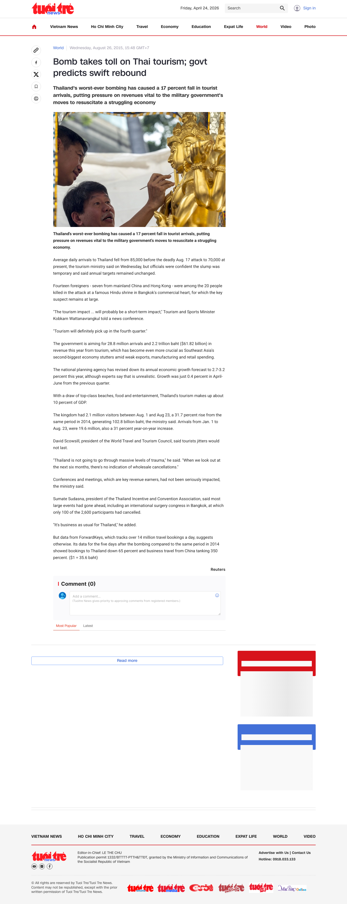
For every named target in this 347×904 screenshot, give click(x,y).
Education (201, 26)
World (261, 26)
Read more (127, 660)
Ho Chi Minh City (107, 26)
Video (285, 26)
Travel (142, 26)
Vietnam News (64, 26)
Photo (310, 26)
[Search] (256, 8)
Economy (170, 26)
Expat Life (233, 26)
